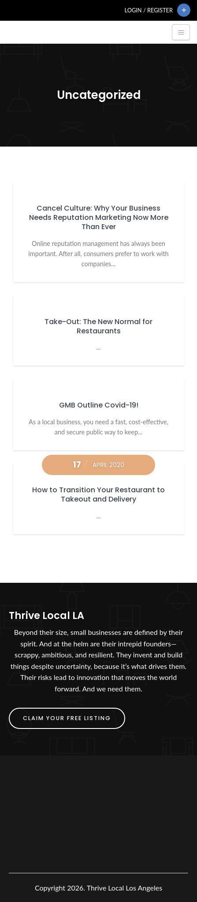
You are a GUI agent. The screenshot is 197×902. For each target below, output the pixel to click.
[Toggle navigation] (181, 32)
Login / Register (149, 10)
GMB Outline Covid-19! (98, 405)
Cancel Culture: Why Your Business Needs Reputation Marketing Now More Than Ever (98, 217)
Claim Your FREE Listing (67, 718)
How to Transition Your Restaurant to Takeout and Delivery (98, 494)
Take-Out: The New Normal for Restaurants (98, 326)
